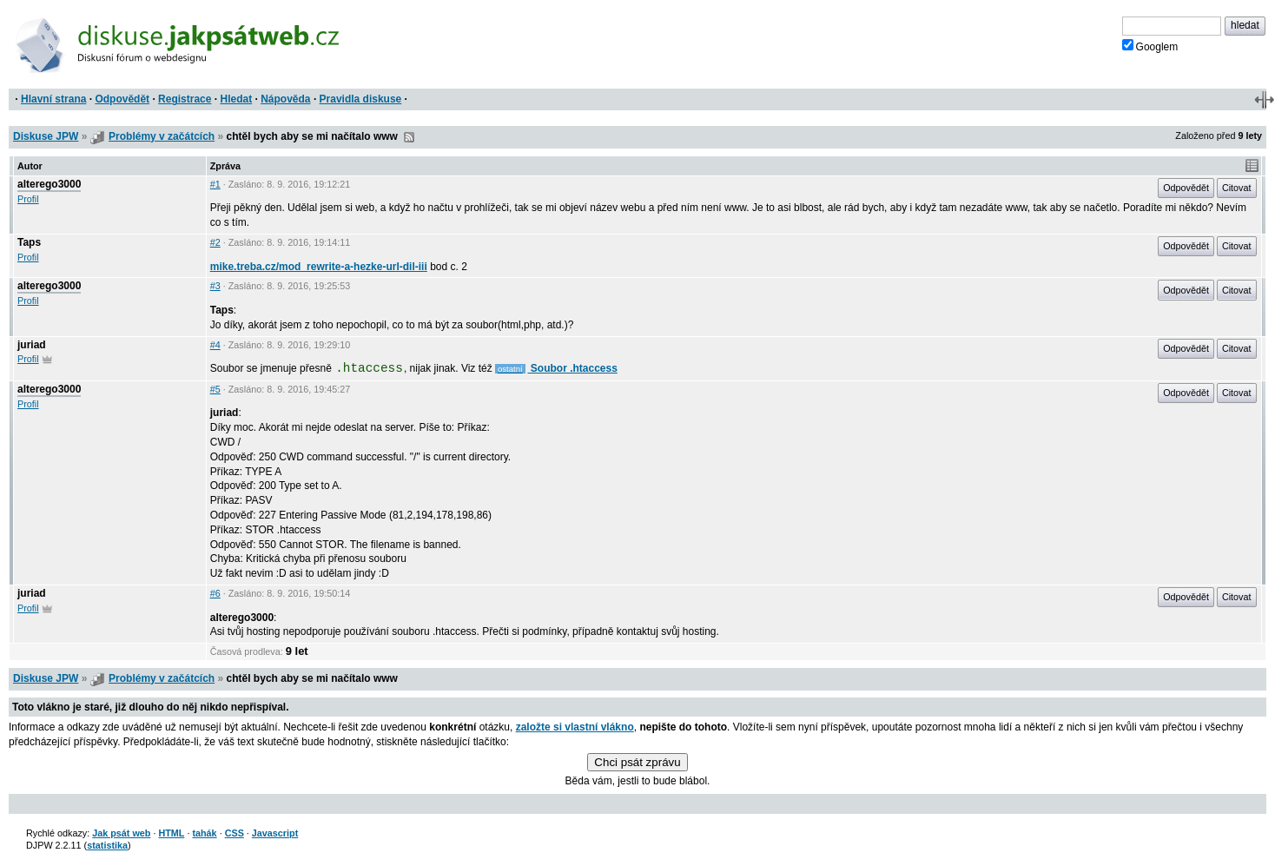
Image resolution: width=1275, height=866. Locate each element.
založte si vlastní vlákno (575, 727)
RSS (409, 137)
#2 (215, 242)
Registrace (184, 99)
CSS (234, 833)
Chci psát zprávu (637, 762)
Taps (29, 242)
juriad (31, 345)
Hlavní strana (53, 99)
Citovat (1237, 187)
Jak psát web (121, 833)
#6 (215, 593)
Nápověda (285, 99)
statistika (107, 845)
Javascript (275, 833)
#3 (215, 286)
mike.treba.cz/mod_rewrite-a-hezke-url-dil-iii (318, 267)
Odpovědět (122, 99)
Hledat (236, 99)
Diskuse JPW (45, 136)
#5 (215, 389)
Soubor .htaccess (572, 368)
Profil (28, 199)
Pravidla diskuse (361, 99)
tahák (204, 833)
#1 (215, 184)
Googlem (1150, 46)
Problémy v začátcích (162, 136)
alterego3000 (49, 184)
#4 (215, 345)
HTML (171, 833)
